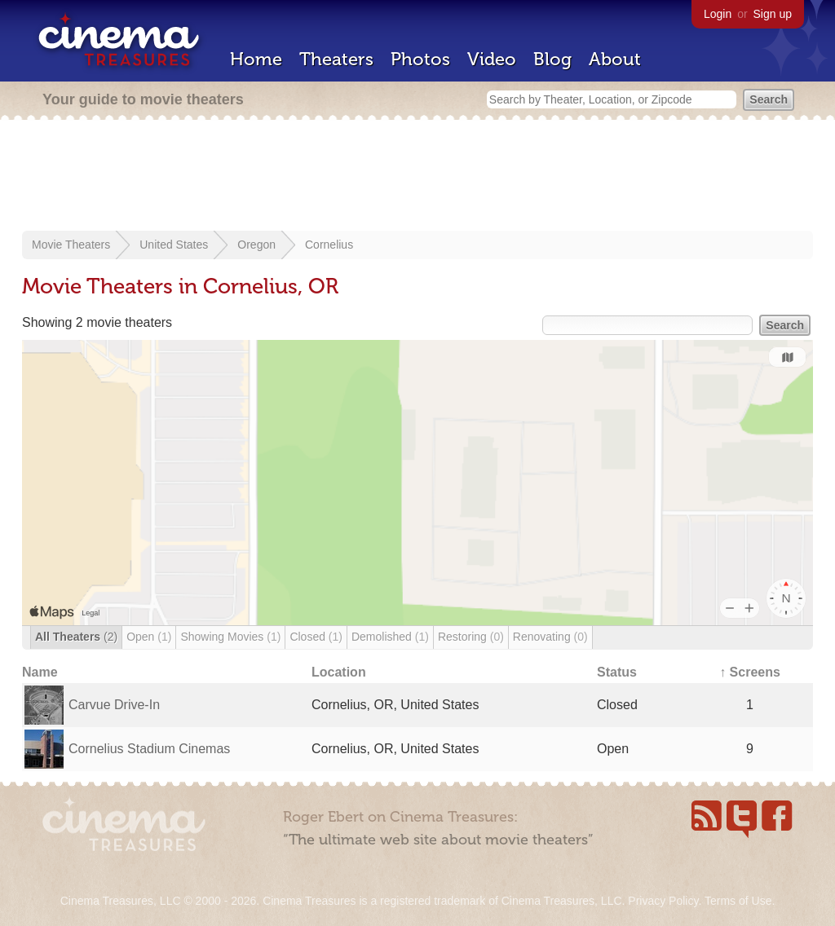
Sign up (772, 13)
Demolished (390, 636)
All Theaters (76, 636)
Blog (552, 59)
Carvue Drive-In (114, 705)
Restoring (471, 636)
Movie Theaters (71, 244)
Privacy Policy (663, 900)
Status (617, 672)
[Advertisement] (417, 177)
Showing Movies (230, 636)
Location (338, 672)
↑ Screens (749, 672)
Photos (420, 59)
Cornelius (329, 244)
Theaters (336, 59)
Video (491, 59)
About (615, 59)
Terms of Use (738, 900)
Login (717, 13)
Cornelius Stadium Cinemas (149, 749)
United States (173, 244)
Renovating (550, 636)
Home (256, 59)
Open (148, 636)
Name (40, 672)
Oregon (256, 244)
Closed (315, 636)
